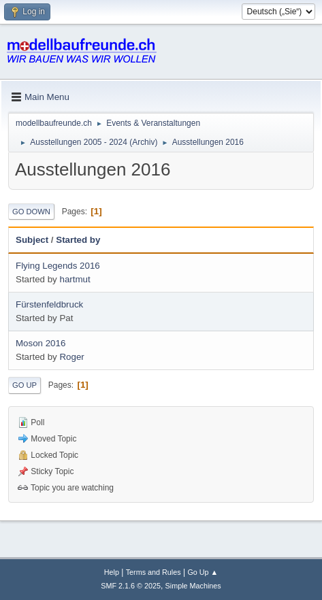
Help (111, 572)
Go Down (31, 211)
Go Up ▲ (202, 572)
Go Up (24, 385)
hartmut (74, 279)
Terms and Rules (153, 572)
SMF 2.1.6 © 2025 (131, 586)
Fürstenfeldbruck (49, 304)
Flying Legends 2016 (58, 266)
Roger (71, 357)
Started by (78, 240)
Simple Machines (193, 586)
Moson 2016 (40, 343)
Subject (32, 240)
